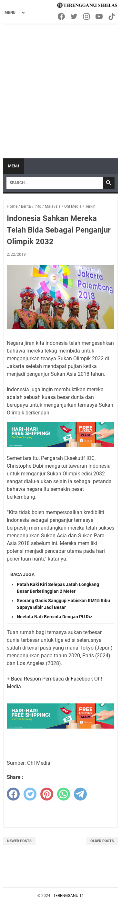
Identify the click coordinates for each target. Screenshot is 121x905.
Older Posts (102, 841)
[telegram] (80, 794)
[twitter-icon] (74, 16)
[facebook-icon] (61, 16)
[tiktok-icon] (112, 16)
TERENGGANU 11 (68, 895)
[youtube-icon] (99, 16)
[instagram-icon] (87, 16)
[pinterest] (46, 794)
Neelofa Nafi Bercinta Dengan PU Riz (54, 616)
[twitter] (30, 794)
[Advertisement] (60, 88)
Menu (13, 166)
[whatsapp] (63, 794)
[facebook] (13, 794)
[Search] (54, 183)
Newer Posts (19, 841)
